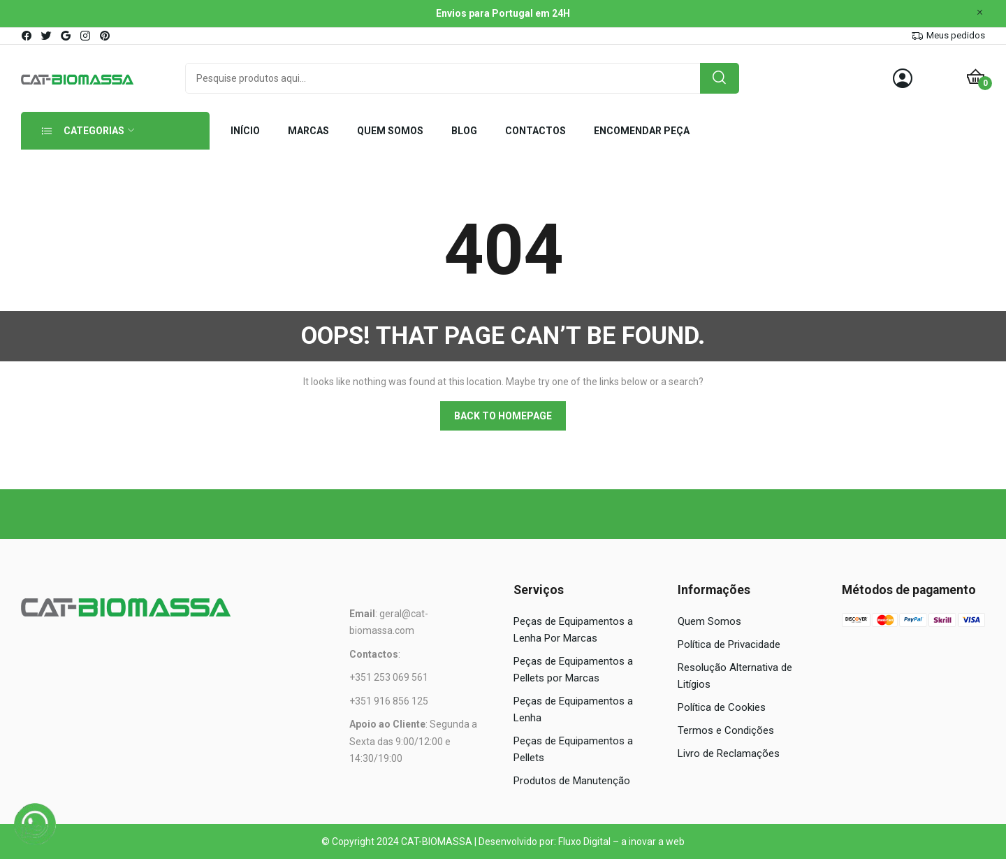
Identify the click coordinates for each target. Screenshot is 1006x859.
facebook (27, 36)
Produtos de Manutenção (571, 780)
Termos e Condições (726, 730)
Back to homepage (503, 415)
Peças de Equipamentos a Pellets (573, 749)
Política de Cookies (722, 707)
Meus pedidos (955, 35)
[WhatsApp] (35, 824)
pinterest (105, 36)
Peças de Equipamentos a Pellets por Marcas (573, 669)
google (66, 36)
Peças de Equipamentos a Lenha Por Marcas (573, 629)
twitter (47, 36)
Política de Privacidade (729, 644)
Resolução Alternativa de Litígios (735, 676)
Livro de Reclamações (729, 753)
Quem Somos (709, 621)
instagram (86, 36)
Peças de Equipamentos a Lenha (573, 709)
